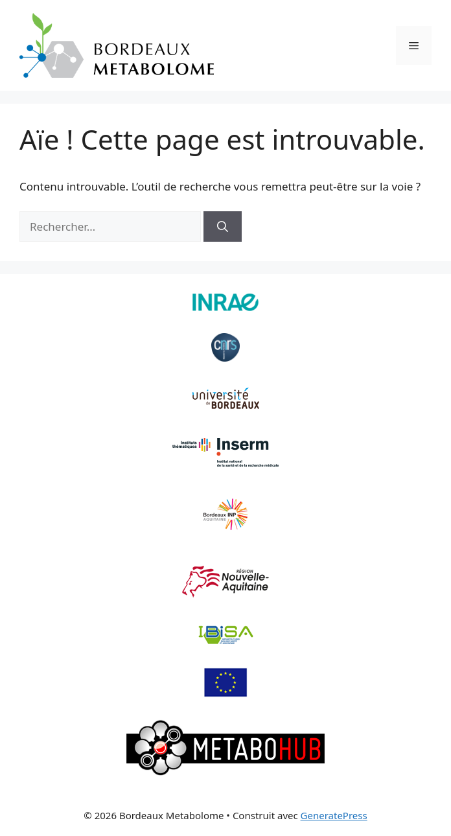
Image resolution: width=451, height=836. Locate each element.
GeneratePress (334, 815)
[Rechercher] (222, 226)
